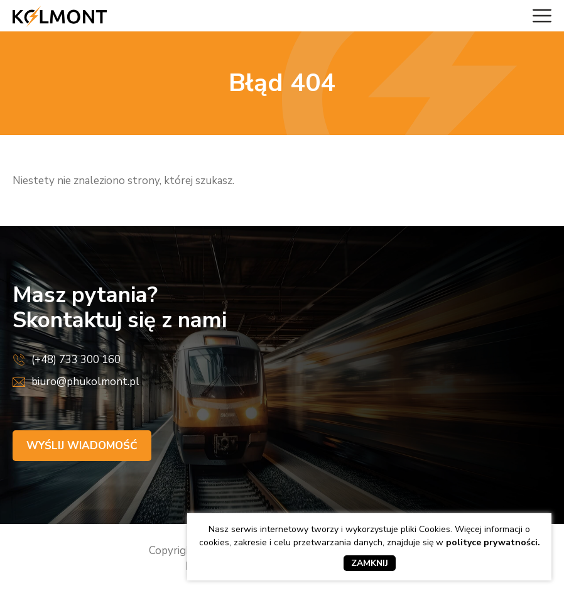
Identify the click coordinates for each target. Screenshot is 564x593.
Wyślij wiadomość (82, 445)
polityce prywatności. (493, 542)
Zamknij (369, 563)
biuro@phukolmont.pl (85, 381)
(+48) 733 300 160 (76, 359)
